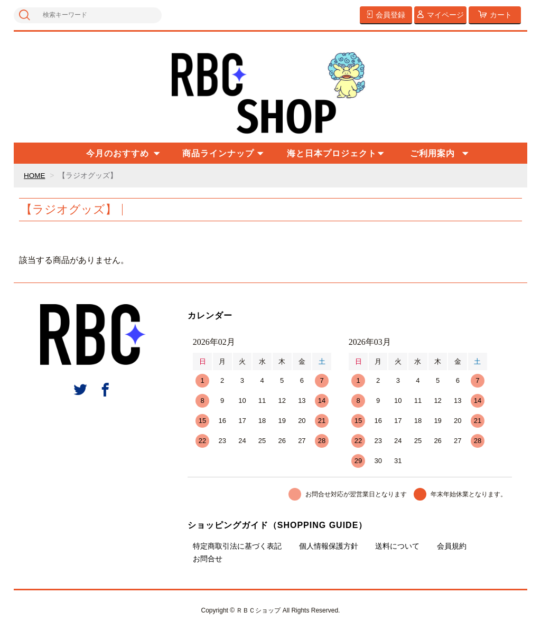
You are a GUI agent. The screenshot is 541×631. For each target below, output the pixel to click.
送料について (397, 546)
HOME (35, 175)
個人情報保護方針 (328, 546)
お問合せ (207, 558)
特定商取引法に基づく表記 (237, 546)
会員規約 (452, 546)
